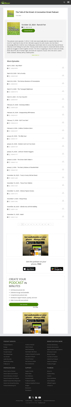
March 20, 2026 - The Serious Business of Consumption (23, 81)
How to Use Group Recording (11, 383)
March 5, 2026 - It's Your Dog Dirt (17, 97)
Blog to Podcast (51, 354)
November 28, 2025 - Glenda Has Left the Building (22, 206)
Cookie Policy (28, 400)
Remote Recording (8, 361)
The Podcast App (8, 354)
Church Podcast (29, 359)
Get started (23, 304)
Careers (49, 376)
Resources (28, 388)
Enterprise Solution (9, 349)
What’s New (28, 373)
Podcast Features (8, 344)
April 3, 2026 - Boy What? (14, 65)
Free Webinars (29, 376)
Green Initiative (51, 380)
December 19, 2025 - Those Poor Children (19, 183)
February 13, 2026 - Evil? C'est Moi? (17, 120)
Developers (28, 390)
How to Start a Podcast (9, 371)
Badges (27, 385)
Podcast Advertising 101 (10, 385)
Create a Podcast (29, 344)
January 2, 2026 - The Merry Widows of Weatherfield (22, 167)
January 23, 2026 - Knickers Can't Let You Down (21, 144)
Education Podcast (30, 356)
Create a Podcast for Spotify (32, 354)
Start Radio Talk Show (31, 352)
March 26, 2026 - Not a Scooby (16, 73)
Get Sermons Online (30, 361)
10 (48, 224)
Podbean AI (7, 364)
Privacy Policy (19, 400)
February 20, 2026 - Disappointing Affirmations (21, 112)
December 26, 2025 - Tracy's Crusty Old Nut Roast (22, 175)
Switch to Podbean (52, 361)
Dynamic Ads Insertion (53, 347)
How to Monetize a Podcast (11, 376)
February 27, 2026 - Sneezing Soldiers (18, 104)
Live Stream (7, 356)
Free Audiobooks (29, 363)
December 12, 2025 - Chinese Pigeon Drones (20, 191)
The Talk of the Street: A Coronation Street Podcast (37, 12)
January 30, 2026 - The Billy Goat (16, 136)
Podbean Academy (30, 380)
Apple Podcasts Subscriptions (55, 349)
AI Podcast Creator (52, 352)
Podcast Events (29, 378)
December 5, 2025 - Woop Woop (17, 198)
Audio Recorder (8, 359)
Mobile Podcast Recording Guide (12, 380)
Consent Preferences (49, 400)
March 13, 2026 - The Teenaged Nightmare (20, 89)
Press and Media (51, 378)
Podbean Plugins (51, 364)
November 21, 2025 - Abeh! (15, 214)
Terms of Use (37, 400)
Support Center (29, 371)
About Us (49, 371)
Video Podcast (29, 347)
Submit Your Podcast (52, 359)
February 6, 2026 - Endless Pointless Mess (20, 128)
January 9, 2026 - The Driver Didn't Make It (19, 159)
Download (28, 30)
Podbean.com (41, 403)
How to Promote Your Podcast (11, 378)
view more (35, 55)
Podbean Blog (50, 373)
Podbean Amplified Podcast (32, 383)
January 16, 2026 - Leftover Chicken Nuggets (20, 151)
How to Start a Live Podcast (11, 373)
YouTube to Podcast (52, 356)
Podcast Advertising (52, 344)
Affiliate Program (51, 383)
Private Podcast (8, 352)
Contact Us (50, 385)
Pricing (5, 347)
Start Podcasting (29, 349)
